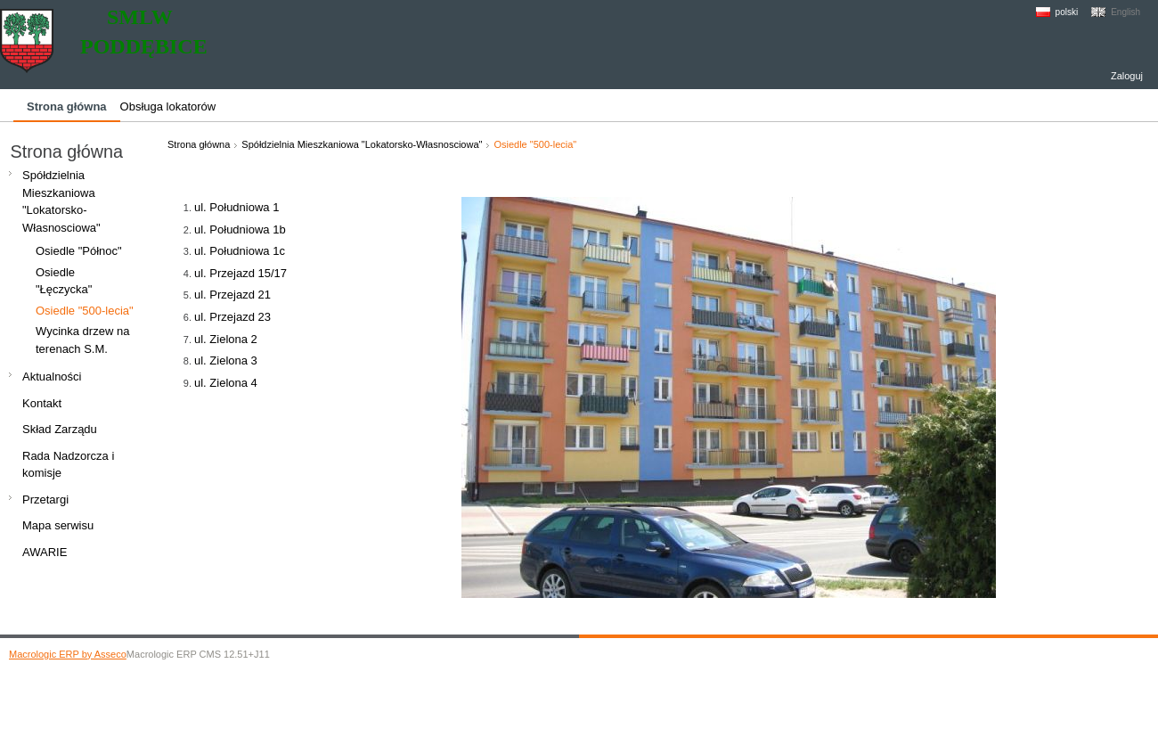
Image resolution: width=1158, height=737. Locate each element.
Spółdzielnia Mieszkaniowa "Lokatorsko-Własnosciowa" (361, 144)
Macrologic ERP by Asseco (67, 654)
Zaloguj (1127, 75)
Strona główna (198, 144)
